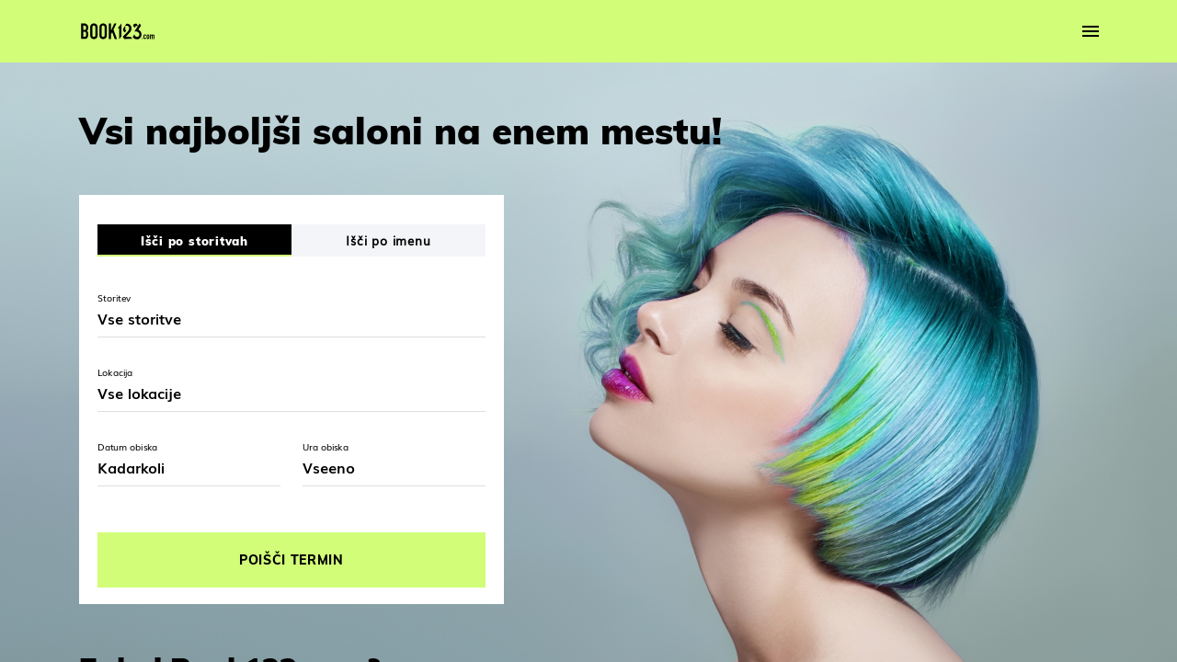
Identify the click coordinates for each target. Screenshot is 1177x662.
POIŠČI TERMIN (291, 560)
